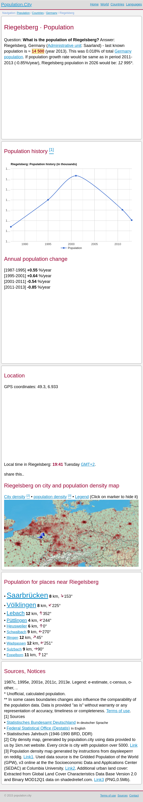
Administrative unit (64, 45)
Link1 (28, 757)
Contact (134, 795)
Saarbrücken (27, 595)
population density (50, 497)
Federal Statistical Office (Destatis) (38, 728)
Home (94, 4)
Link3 (99, 779)
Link (134, 745)
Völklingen (21, 604)
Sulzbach (14, 649)
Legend (82, 497)
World (105, 4)
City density (14, 497)
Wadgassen (16, 643)
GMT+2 (88, 464)
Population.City (16, 4)
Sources (123, 795)
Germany (51, 13)
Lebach (16, 613)
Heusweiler (17, 626)
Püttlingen (17, 620)
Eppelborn (15, 655)
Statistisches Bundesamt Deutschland (41, 722)
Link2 (70, 768)
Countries (117, 4)
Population (23, 13)
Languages (134, 4)
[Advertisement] (71, 102)
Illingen (12, 638)
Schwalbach (16, 632)
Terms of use (118, 711)
